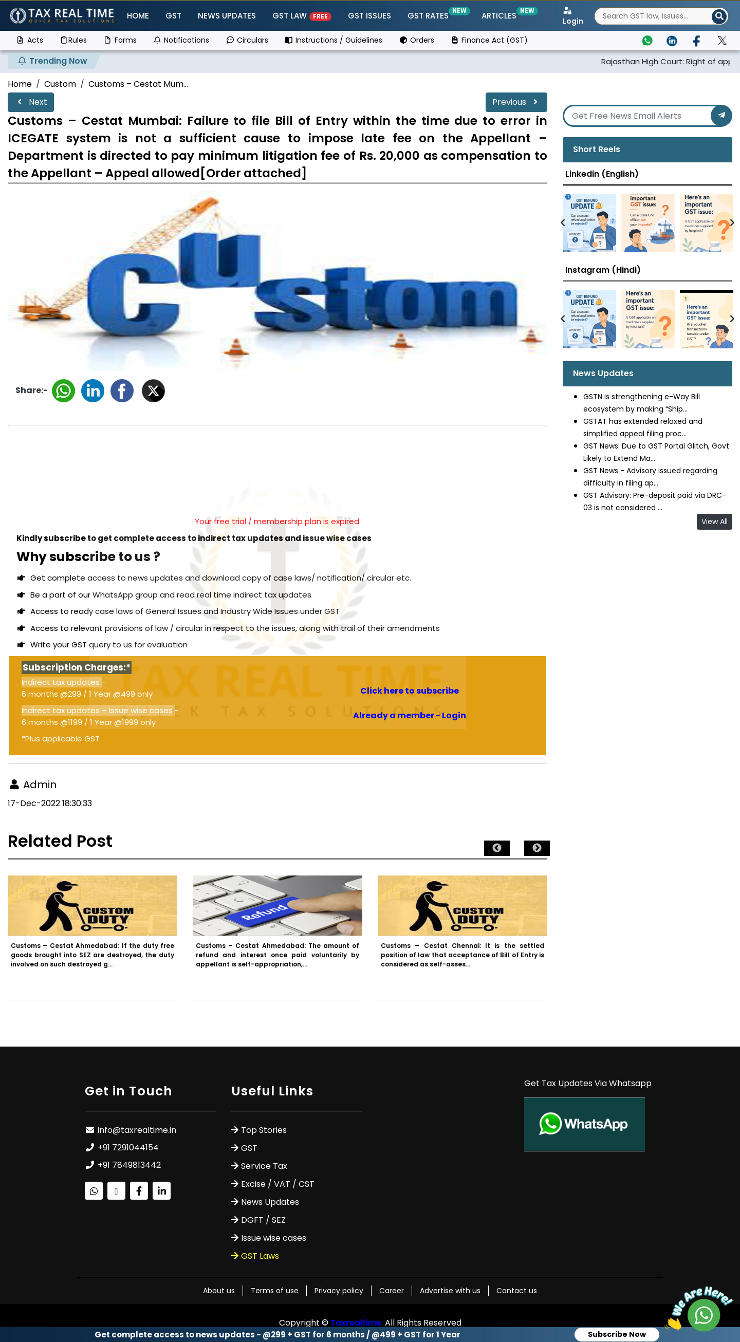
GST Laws (260, 1256)
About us (219, 1290)
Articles (501, 15)
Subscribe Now (617, 1334)
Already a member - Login (409, 715)
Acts (29, 40)
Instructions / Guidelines (334, 40)
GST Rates (430, 15)
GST (173, 15)
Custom (60, 84)
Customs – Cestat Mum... (138, 84)
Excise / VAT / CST (277, 1184)
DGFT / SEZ (263, 1220)
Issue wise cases (273, 1238)
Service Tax (264, 1166)
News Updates (227, 15)
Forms (120, 40)
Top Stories (264, 1130)
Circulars (247, 40)
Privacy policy (338, 1290)
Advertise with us (450, 1290)
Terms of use (275, 1290)
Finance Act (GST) (489, 40)
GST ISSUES (369, 15)
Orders (416, 40)
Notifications (181, 40)
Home (138, 15)
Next (30, 102)
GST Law (301, 15)
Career (391, 1290)
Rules (73, 40)
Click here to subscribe (409, 691)
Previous (516, 102)
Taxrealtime (355, 1323)
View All (714, 521)
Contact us (516, 1290)
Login (573, 16)
